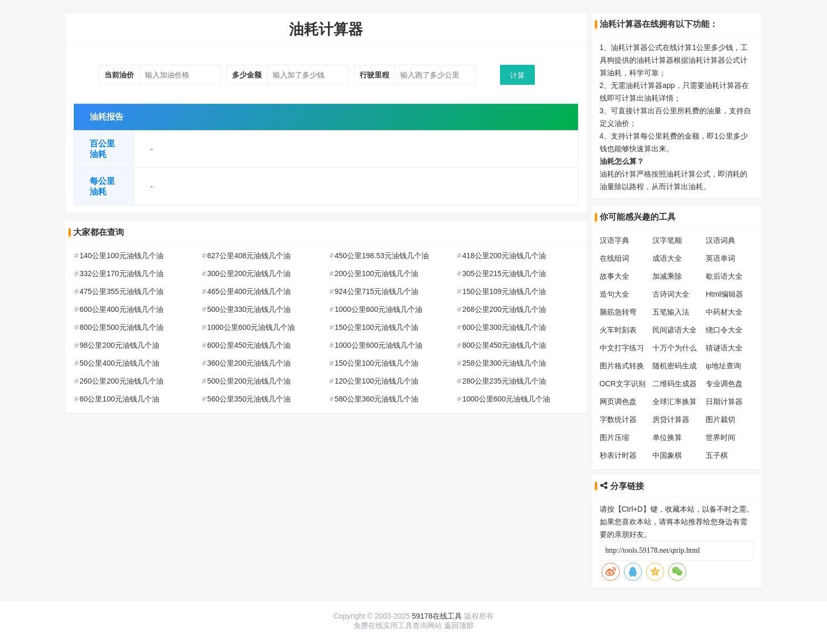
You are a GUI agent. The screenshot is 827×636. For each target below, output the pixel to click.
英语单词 (720, 258)
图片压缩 (614, 437)
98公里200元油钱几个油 (119, 345)
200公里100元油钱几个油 (377, 273)
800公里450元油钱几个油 (504, 345)
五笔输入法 (670, 312)
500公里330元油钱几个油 (249, 309)
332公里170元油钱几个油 (122, 273)
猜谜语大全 (724, 348)
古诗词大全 (670, 294)
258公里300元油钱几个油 (504, 363)
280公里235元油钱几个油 (504, 381)
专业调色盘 (724, 383)
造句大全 (614, 294)
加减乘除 (667, 276)
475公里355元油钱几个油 (122, 291)
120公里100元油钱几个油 (377, 381)
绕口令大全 (724, 330)
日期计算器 (724, 401)
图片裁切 (720, 419)
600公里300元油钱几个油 (504, 327)
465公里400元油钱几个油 (249, 291)
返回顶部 (459, 625)
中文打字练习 (622, 348)
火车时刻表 (618, 330)
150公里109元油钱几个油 (504, 291)
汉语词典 (720, 240)
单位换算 (667, 437)
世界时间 (720, 437)
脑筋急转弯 (618, 312)
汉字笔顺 (667, 240)
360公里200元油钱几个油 (249, 363)
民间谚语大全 (674, 330)
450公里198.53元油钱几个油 (382, 255)
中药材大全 (724, 312)
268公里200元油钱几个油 (504, 309)
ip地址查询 (723, 365)
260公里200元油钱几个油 (122, 381)
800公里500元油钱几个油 (122, 327)
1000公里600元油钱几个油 (379, 309)
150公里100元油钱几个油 (377, 327)
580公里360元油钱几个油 (377, 399)
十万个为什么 (674, 348)
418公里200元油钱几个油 (504, 255)
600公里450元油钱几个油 (249, 345)
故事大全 (614, 276)
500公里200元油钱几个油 (249, 381)
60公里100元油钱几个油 (119, 399)
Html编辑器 (724, 294)
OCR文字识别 (623, 383)
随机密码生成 (674, 365)
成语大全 (667, 258)
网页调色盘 (618, 401)
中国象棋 (667, 455)
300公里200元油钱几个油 (249, 273)
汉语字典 (614, 240)
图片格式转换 (622, 365)
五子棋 (717, 455)
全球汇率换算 (674, 401)
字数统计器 (618, 419)
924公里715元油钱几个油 (377, 291)
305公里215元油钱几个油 (504, 273)
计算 (517, 75)
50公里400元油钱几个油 (119, 363)
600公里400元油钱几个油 (122, 309)
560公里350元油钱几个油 (249, 399)
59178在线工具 (437, 616)
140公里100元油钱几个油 (122, 255)
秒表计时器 (618, 455)
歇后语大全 (724, 276)
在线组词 (614, 258)
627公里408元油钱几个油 (249, 255)
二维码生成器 (674, 383)
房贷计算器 (670, 419)
